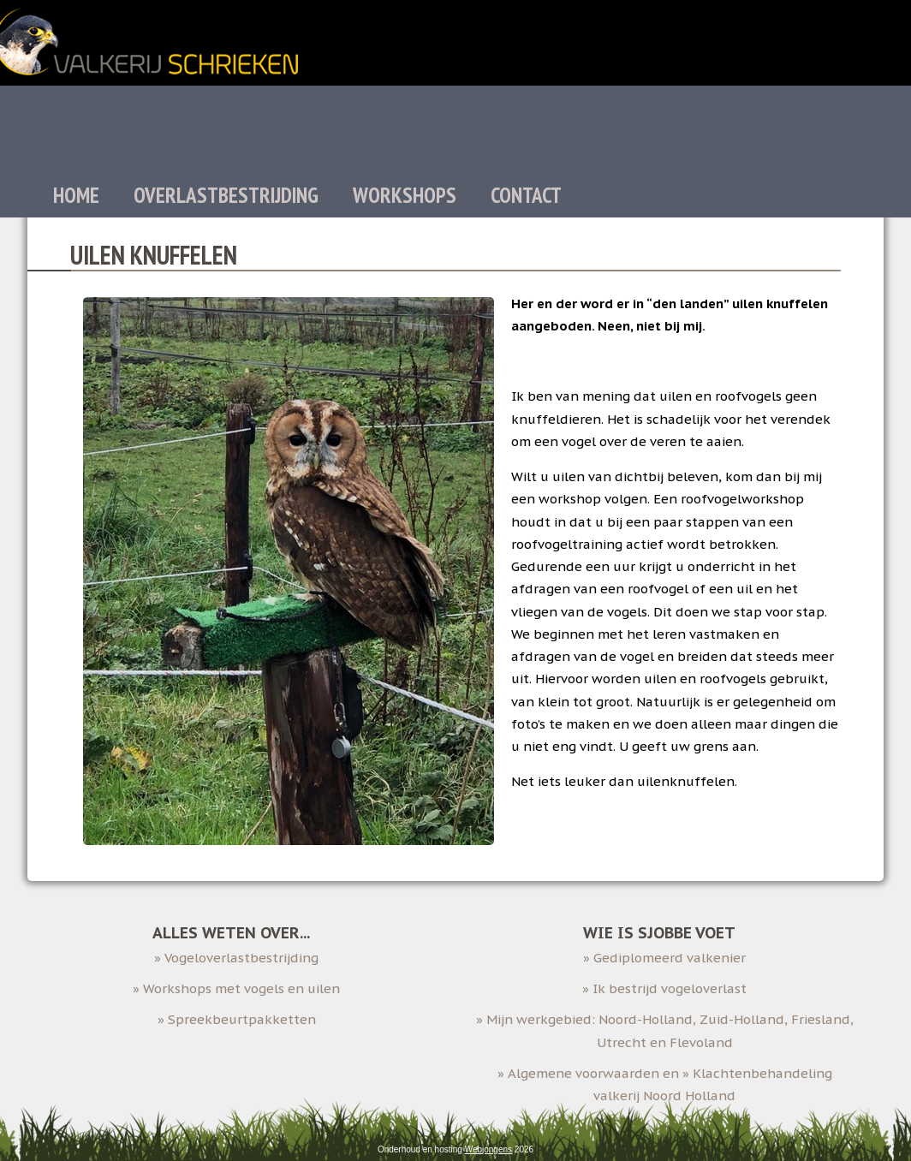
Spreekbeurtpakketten (242, 1019)
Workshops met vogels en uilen (241, 988)
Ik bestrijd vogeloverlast (669, 988)
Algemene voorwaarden (583, 1073)
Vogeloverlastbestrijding (241, 958)
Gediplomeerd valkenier (669, 958)
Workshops (404, 195)
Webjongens (488, 1149)
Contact (526, 195)
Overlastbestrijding (226, 195)
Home (76, 195)
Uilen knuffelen (153, 254)
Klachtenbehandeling (762, 1073)
